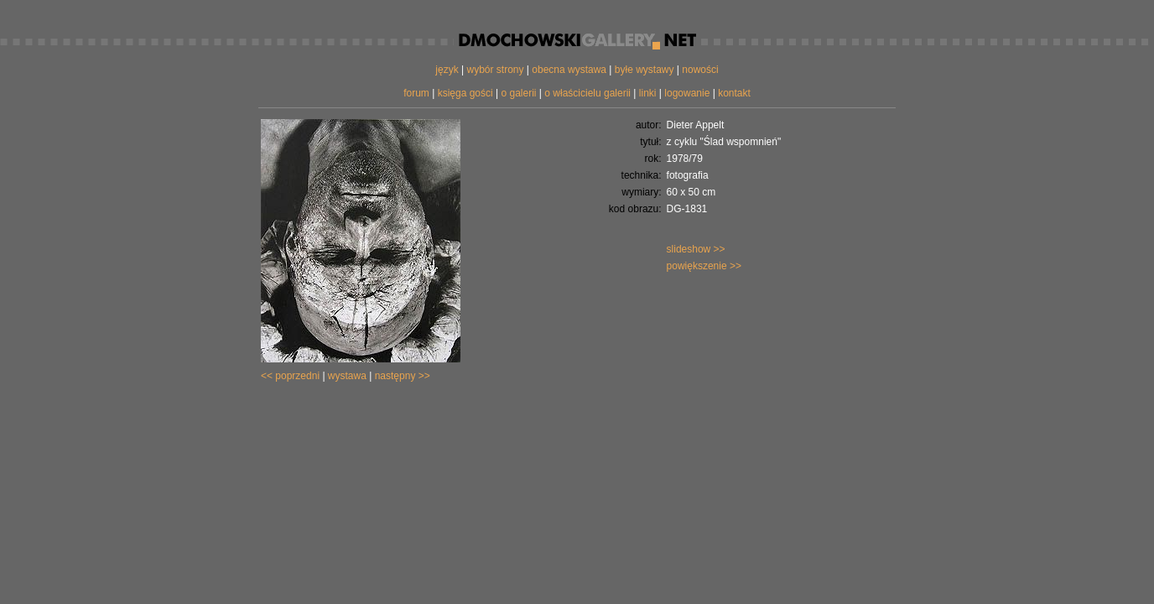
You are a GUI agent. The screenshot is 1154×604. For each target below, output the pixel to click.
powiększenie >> (704, 266)
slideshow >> (696, 249)
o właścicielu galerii (587, 93)
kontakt (734, 93)
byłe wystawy (644, 70)
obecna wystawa (569, 70)
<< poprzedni (290, 376)
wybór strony (494, 70)
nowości (700, 70)
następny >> (402, 376)
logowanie (687, 93)
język (446, 70)
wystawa (347, 376)
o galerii (518, 93)
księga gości (465, 93)
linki (648, 93)
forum (416, 93)
